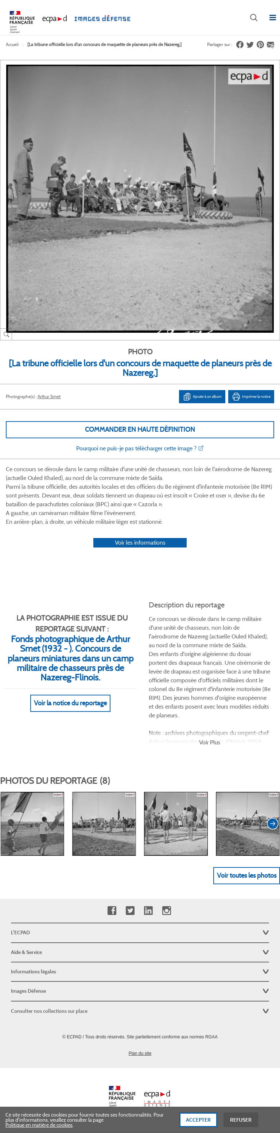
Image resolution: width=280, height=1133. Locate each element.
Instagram (166, 910)
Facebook (111, 910)
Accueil (12, 44)
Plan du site (140, 1053)
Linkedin (148, 910)
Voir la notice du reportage (70, 703)
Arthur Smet (49, 396)
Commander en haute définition (140, 430)
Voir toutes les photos (246, 875)
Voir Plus (209, 742)
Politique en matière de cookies (39, 1125)
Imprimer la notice (251, 396)
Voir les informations (140, 542)
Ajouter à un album (202, 396)
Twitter (130, 910)
